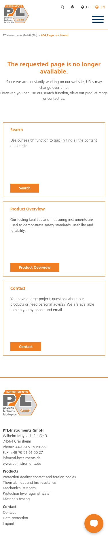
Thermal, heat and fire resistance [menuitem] (29, 482)
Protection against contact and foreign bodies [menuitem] (39, 477)
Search (25, 188)
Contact (26, 346)
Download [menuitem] (76, 7)
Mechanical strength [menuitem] (19, 488)
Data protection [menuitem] (15, 517)
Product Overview (35, 267)
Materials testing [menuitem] (16, 498)
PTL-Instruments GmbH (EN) (20, 35)
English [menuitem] (100, 7)
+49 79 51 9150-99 (30, 447)
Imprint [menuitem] (8, 523)
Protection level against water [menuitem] (27, 493)
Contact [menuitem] (9, 512)
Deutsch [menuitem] (88, 7)
